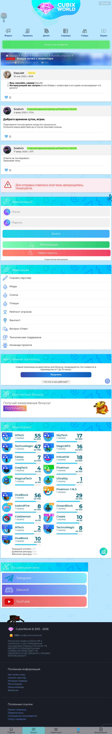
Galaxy (19, 456)
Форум (7, 34)
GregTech (21, 467)
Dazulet (19, 73)
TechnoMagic (24, 446)
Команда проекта (17, 345)
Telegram (18, 578)
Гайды (83, 34)
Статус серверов (17, 719)
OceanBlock (64, 505)
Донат (45, 34)
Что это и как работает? (56, 382)
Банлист (11, 320)
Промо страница (17, 709)
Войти (56, 233)
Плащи (11, 303)
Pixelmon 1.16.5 (40, 55)
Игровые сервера (17, 681)
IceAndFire (22, 505)
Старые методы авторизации (56, 259)
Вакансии (13, 690)
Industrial (62, 456)
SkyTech (61, 435)
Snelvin (19, 109)
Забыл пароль (42, 253)
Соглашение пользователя (22, 716)
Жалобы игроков (61, 55)
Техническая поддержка (22, 337)
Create (60, 516)
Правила (27, 34)
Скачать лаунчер (17, 278)
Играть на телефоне (56, 44)
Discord (16, 590)
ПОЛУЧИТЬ (15, 408)
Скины (10, 295)
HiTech (19, 435)
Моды (10, 286)
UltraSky (62, 478)
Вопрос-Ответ (15, 328)
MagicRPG (63, 446)
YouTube (17, 601)
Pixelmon (62, 467)
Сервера (65, 34)
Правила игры (15, 713)
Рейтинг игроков (17, 312)
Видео (102, 34)
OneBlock (21, 494)
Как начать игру (16, 674)
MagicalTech (23, 478)
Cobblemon (23, 516)
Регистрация (44, 244)
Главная (12, 55)
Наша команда (16, 687)
